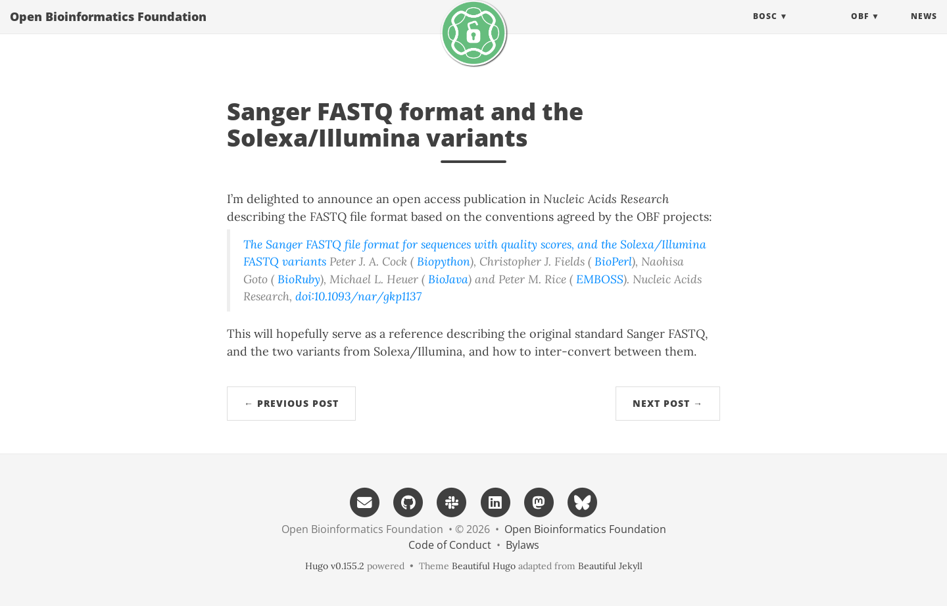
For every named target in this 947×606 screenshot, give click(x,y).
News (924, 29)
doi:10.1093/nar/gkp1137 (358, 296)
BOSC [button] (765, 29)
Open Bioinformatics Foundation (108, 29)
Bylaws (522, 545)
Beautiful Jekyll (610, 566)
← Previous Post (291, 403)
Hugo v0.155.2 (334, 566)
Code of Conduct (449, 545)
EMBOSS (599, 279)
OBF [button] (860, 29)
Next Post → (668, 403)
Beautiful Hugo (484, 566)
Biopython (443, 261)
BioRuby (299, 279)
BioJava (448, 279)
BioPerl (613, 261)
